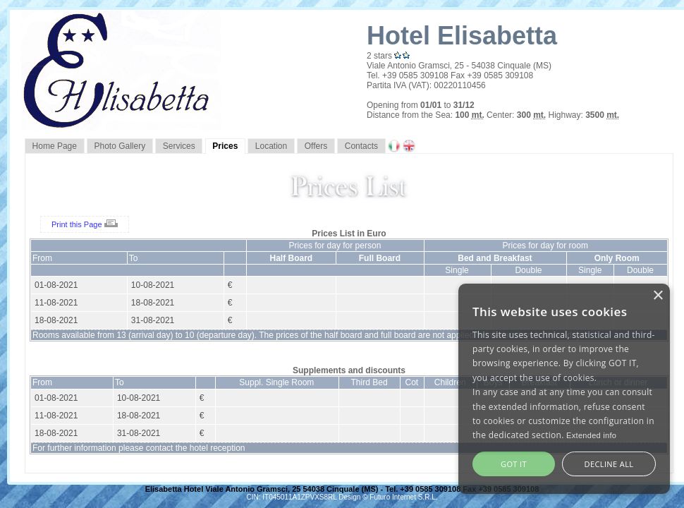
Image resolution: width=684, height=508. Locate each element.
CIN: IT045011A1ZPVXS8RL (292, 497)
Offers (316, 146)
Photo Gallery (120, 146)
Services (179, 146)
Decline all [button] (609, 464)
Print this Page (84, 224)
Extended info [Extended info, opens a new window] (591, 435)
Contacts (361, 146)
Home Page (54, 146)
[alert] (564, 389)
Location (271, 146)
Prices (225, 146)
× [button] (657, 296)
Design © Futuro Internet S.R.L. (387, 497)
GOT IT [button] (514, 464)
